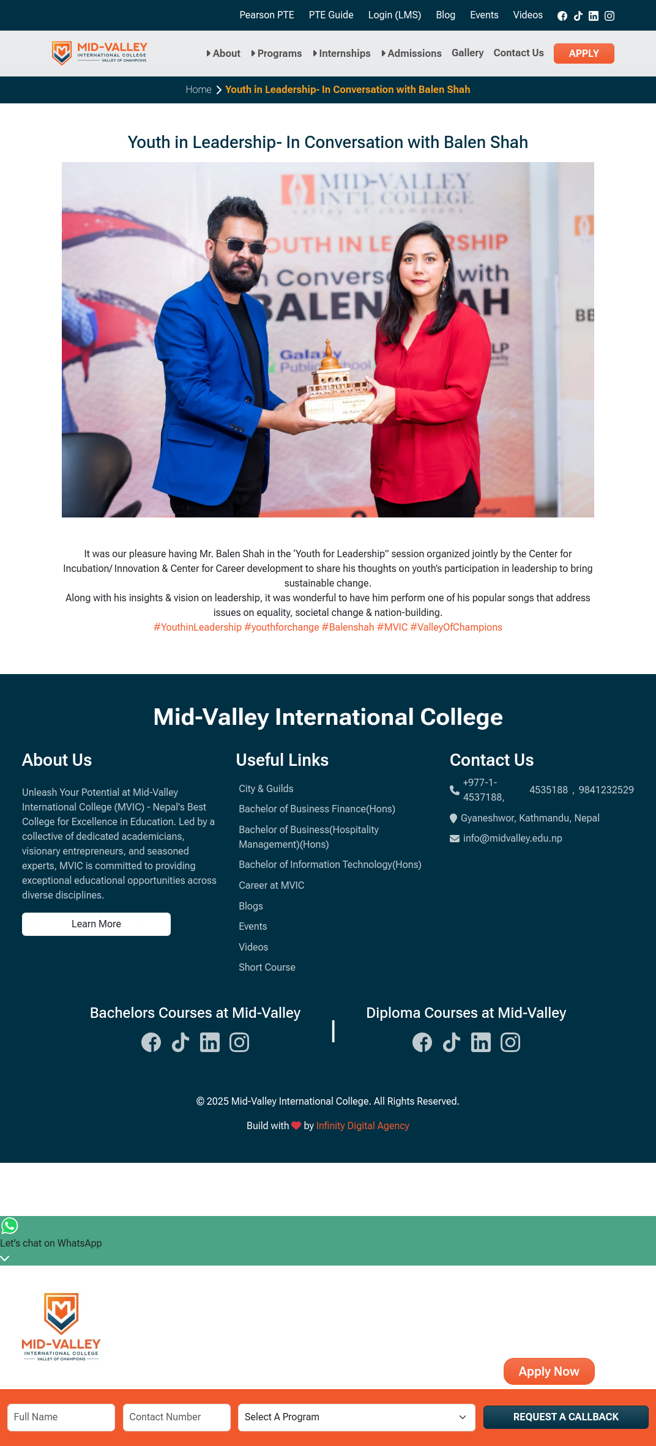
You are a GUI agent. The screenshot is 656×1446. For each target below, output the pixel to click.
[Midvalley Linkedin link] (593, 15)
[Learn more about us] (121, 924)
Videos (528, 15)
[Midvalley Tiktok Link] (180, 1041)
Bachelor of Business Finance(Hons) (317, 809)
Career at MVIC (271, 885)
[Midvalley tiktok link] (578, 15)
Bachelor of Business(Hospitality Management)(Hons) (309, 837)
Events (484, 15)
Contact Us (519, 53)
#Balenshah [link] (348, 627)
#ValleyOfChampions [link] (456, 627)
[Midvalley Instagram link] (609, 15)
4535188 (548, 790)
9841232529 (606, 790)
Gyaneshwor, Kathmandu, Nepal (525, 818)
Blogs (251, 906)
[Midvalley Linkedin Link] (210, 1041)
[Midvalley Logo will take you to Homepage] (100, 54)
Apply (584, 53)
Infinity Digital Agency (362, 1126)
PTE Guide (331, 15)
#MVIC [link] (392, 627)
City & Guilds (266, 789)
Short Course (267, 967)
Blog (445, 15)
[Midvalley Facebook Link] (151, 1041)
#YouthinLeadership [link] (198, 627)
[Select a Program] (356, 1417)
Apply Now (549, 1371)
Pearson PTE (266, 15)
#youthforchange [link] (281, 627)
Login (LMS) (395, 15)
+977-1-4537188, (484, 790)
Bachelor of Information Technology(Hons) (330, 864)
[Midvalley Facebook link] (562, 15)
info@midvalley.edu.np (506, 838)
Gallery (468, 53)
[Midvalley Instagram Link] (239, 1041)
